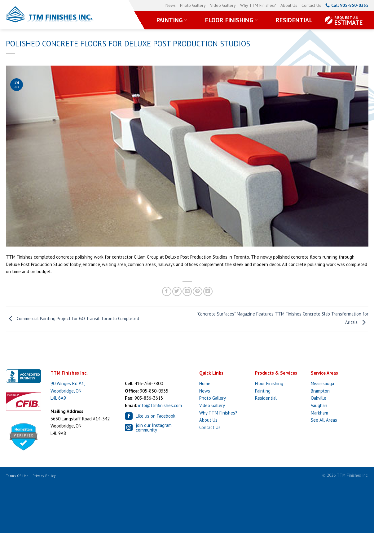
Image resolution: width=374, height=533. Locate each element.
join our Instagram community (148, 427)
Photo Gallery (193, 5)
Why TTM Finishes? (258, 5)
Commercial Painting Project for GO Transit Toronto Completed (72, 319)
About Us (288, 5)
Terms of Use (17, 476)
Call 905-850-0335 (346, 5)
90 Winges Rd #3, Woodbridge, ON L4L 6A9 (68, 390)
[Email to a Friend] (187, 291)
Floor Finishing (231, 20)
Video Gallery (223, 5)
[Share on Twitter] (177, 291)
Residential (294, 20)
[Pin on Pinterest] (197, 291)
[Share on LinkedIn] (208, 291)
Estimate (348, 21)
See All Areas (324, 420)
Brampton (320, 391)
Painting (171, 20)
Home (204, 383)
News (170, 5)
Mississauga (322, 383)
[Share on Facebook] (166, 291)
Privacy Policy (44, 476)
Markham (319, 413)
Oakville (318, 398)
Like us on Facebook (150, 416)
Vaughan (319, 405)
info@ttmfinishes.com (160, 405)
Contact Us (311, 5)
